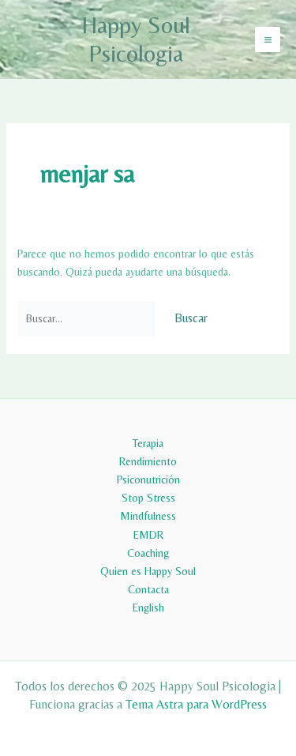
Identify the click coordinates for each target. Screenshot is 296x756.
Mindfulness (148, 516)
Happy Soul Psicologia (135, 39)
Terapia (148, 443)
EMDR (148, 534)
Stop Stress (148, 497)
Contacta (148, 589)
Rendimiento (148, 461)
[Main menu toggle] (267, 39)
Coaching (148, 553)
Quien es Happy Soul (148, 571)
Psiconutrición (148, 479)
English (148, 607)
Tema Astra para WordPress (196, 704)
